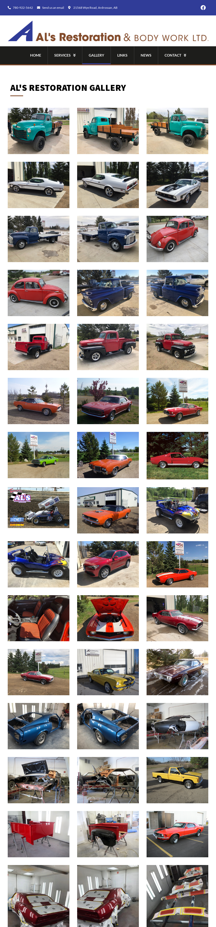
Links (122, 55)
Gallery (96, 55)
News (146, 55)
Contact (175, 55)
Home (35, 55)
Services (65, 55)
